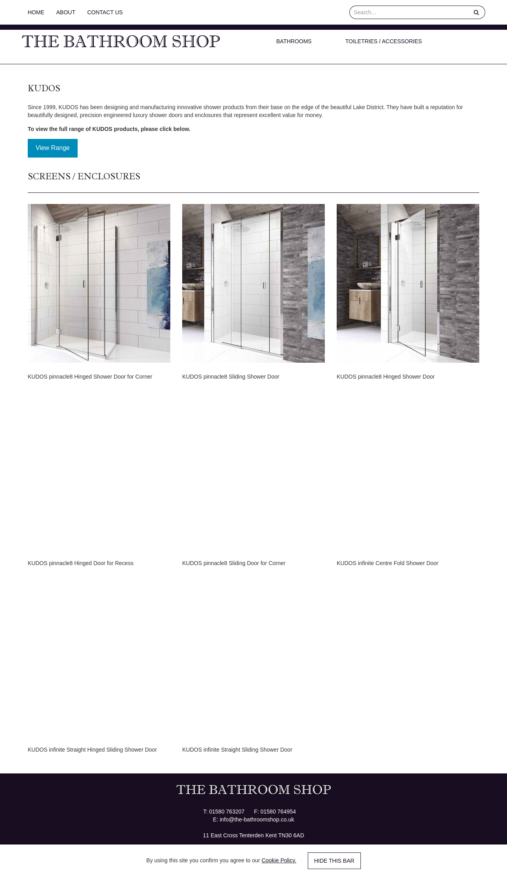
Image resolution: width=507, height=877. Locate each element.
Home (36, 12)
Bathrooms (294, 41)
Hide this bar (334, 861)
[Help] (476, 12)
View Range (53, 147)
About (65, 12)
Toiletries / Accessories (383, 41)
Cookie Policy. (278, 860)
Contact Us (105, 12)
